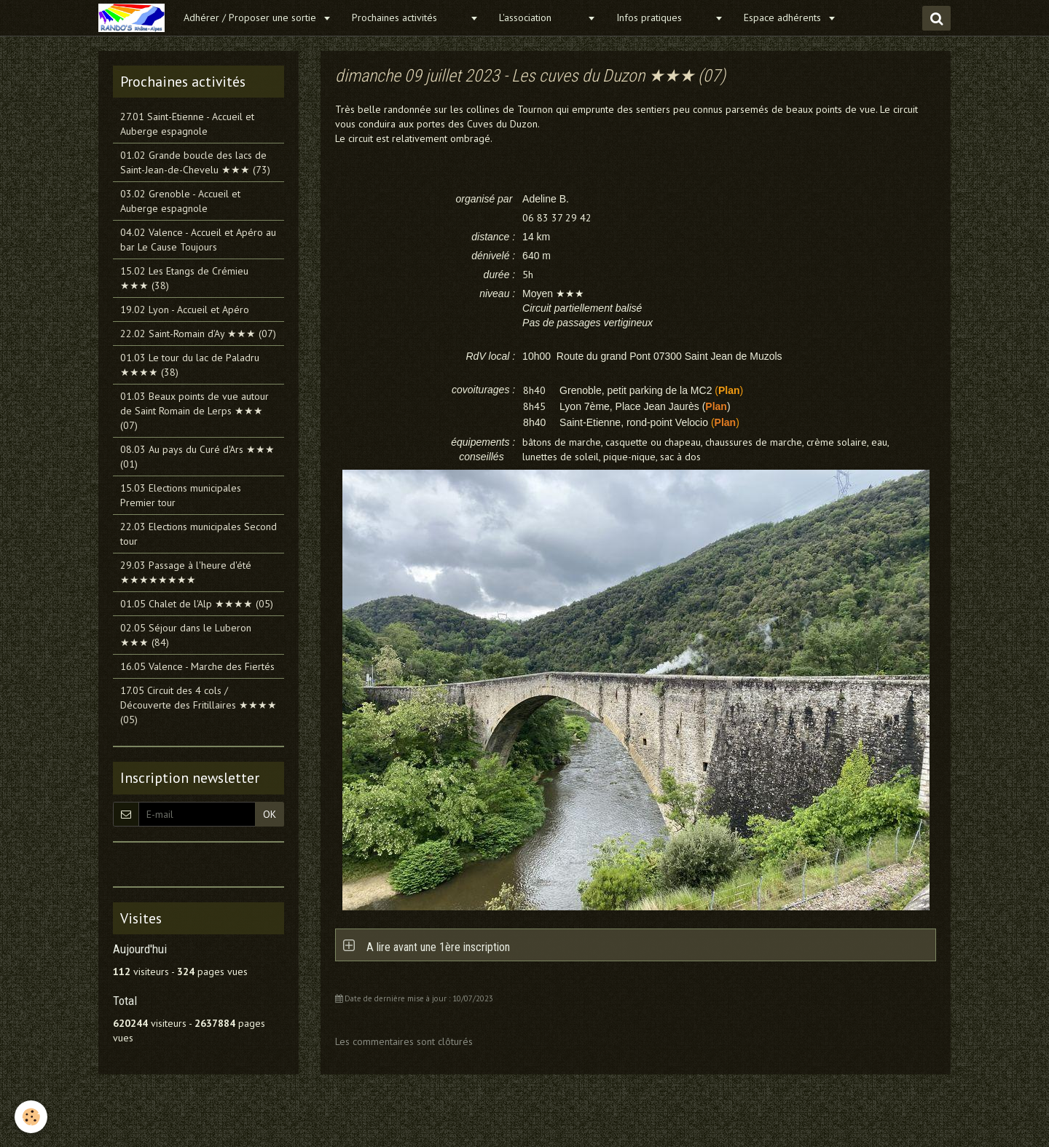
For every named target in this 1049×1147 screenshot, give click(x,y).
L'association (541, 17)
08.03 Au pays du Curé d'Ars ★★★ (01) (197, 456)
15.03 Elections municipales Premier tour (180, 495)
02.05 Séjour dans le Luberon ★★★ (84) (185, 635)
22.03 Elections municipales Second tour (198, 534)
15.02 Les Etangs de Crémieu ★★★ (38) (184, 278)
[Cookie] (31, 1116)
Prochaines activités (409, 17)
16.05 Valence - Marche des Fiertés (197, 666)
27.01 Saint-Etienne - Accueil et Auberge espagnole (187, 124)
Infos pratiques (663, 17)
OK (269, 814)
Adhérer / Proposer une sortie (251, 17)
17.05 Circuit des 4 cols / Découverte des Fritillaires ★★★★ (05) (198, 705)
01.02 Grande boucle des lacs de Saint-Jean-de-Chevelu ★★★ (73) (195, 162)
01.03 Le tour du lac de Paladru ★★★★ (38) (189, 365)
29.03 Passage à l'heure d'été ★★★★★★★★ (185, 572)
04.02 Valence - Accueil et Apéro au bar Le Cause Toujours (198, 239)
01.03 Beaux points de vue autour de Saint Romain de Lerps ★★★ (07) (194, 411)
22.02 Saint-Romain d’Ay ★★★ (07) (198, 333)
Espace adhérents (784, 17)
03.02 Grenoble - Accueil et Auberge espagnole (180, 201)
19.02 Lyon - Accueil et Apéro (184, 309)
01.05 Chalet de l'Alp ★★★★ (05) (196, 603)
